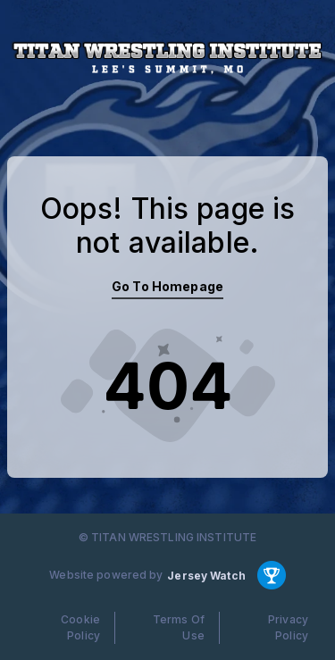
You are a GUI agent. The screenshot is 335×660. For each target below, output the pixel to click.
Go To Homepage (167, 286)
